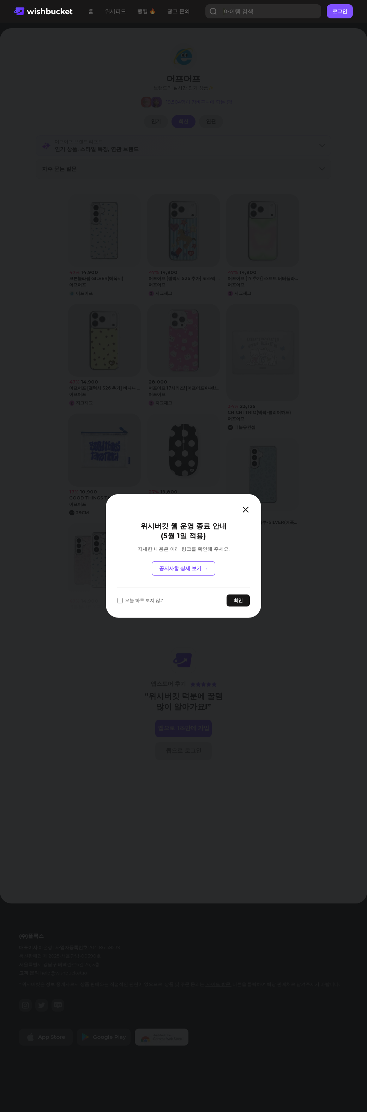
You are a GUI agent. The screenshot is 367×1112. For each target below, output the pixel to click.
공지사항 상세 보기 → (183, 568)
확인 (238, 600)
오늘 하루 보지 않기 (141, 600)
